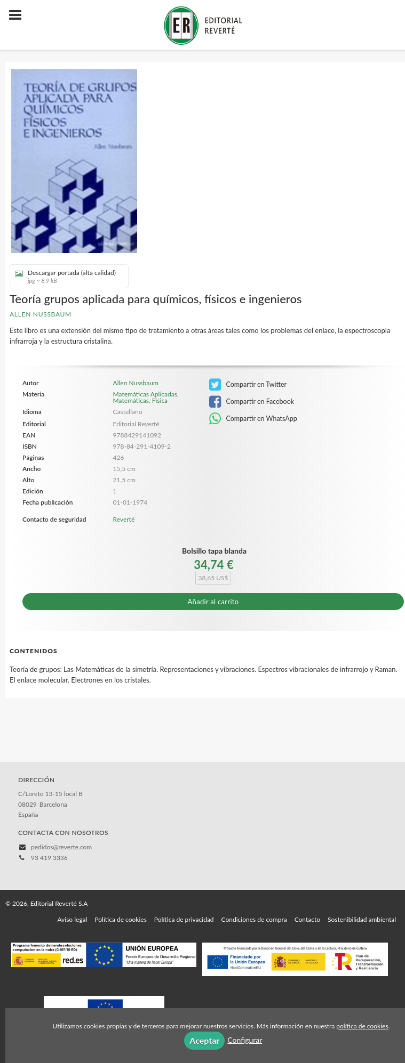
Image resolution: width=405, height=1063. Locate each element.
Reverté (124, 519)
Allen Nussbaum (41, 314)
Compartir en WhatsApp (253, 419)
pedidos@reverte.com (61, 847)
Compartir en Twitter (248, 385)
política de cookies (362, 1026)
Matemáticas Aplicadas (145, 394)
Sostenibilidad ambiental (362, 919)
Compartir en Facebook (251, 402)
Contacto (307, 919)
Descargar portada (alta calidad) (65, 276)
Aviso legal (72, 919)
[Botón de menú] (19, 15)
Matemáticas (131, 400)
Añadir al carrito (213, 601)
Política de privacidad (184, 919)
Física (160, 400)
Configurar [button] (244, 1039)
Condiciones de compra (254, 919)
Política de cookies (120, 919)
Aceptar (204, 1040)
